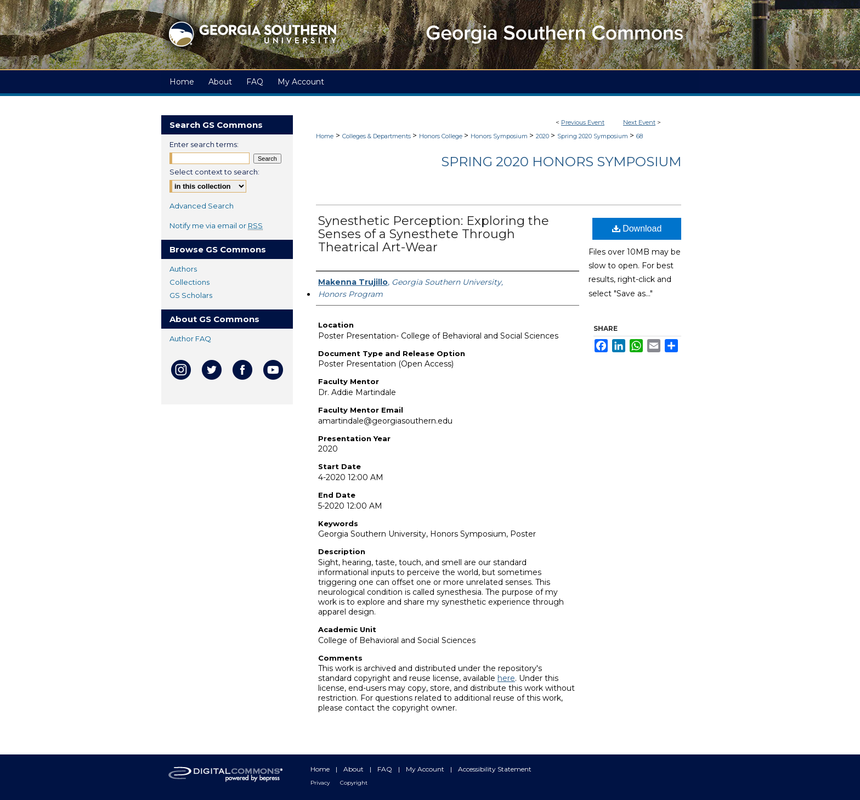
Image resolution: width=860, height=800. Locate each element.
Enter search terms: (204, 144)
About (354, 769)
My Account (426, 769)
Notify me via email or (216, 225)
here (506, 678)
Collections (189, 282)
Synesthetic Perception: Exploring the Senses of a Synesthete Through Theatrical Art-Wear (433, 234)
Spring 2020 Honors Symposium (561, 162)
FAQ (385, 769)
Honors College (441, 136)
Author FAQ (190, 338)
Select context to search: (214, 171)
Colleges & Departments (377, 136)
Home (324, 136)
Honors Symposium (500, 136)
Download (637, 228)
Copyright (353, 782)
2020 (543, 136)
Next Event (639, 122)
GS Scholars (190, 295)
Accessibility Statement (494, 769)
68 (639, 136)
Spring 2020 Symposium (593, 136)
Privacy (320, 782)
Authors (183, 268)
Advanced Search (201, 205)
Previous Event (582, 122)
